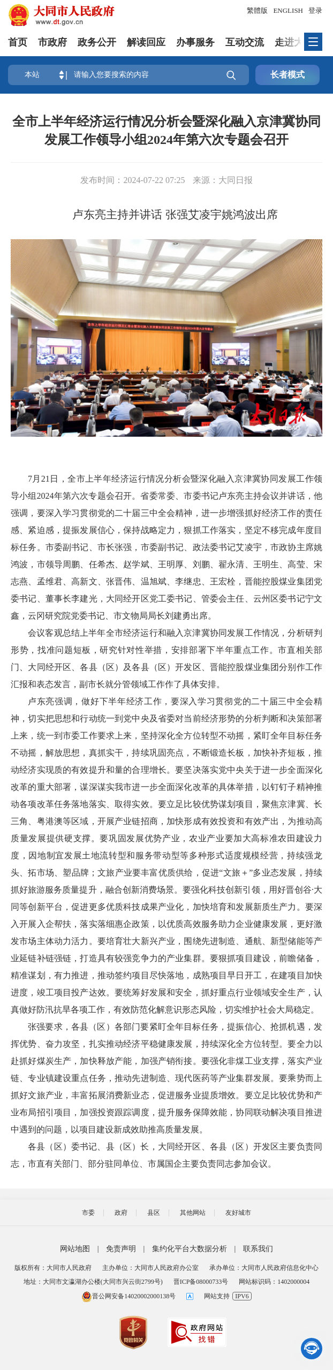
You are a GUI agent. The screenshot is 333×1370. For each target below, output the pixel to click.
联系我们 (258, 1249)
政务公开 (97, 42)
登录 (315, 10)
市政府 (52, 42)
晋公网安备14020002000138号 (128, 1296)
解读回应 (146, 42)
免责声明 (121, 1249)
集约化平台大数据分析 (189, 1249)
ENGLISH (288, 10)
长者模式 (287, 74)
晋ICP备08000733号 (201, 1281)
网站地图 (75, 1249)
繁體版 (257, 10)
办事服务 (195, 42)
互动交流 (244, 42)
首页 (17, 42)
